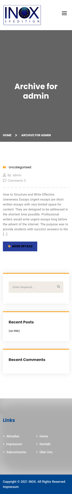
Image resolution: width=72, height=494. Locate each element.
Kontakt (45, 444)
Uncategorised (20, 167)
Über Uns (46, 452)
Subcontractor (16, 452)
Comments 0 (14, 180)
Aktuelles (12, 436)
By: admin (12, 175)
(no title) (14, 331)
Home (8, 135)
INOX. (33, 481)
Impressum (14, 444)
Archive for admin (36, 135)
